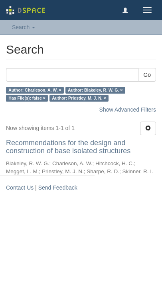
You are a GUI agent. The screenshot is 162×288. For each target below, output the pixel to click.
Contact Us (20, 187)
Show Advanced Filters (127, 109)
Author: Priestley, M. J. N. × (79, 98)
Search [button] (23, 27)
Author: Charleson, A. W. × (34, 90)
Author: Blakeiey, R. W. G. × (95, 90)
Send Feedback (57, 187)
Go (147, 75)
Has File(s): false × (26, 98)
